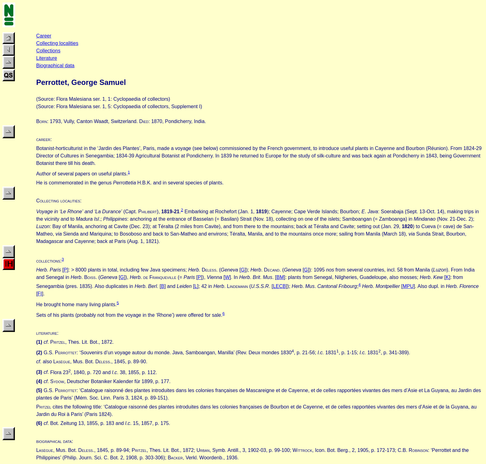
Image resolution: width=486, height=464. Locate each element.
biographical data (54, 441)
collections (48, 260)
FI (40, 293)
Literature (46, 58)
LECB (279, 286)
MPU (408, 286)
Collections (48, 50)
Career (43, 35)
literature (46, 333)
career (43, 139)
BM (280, 277)
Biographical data (55, 65)
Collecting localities (57, 43)
